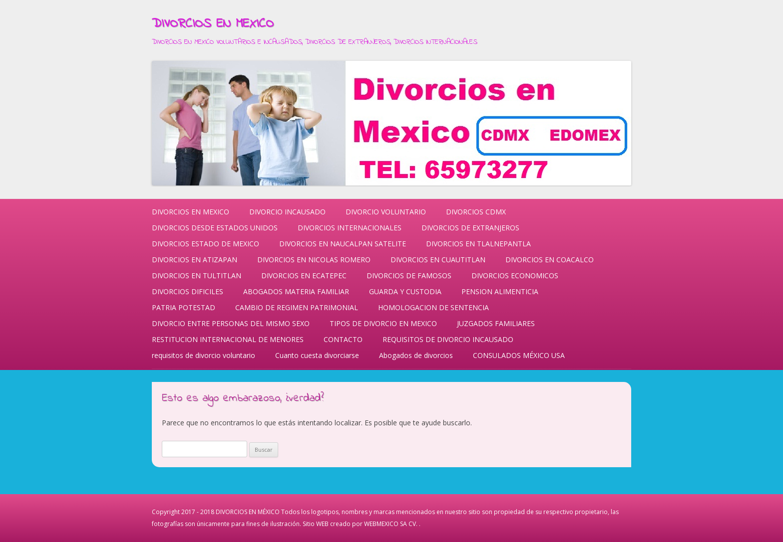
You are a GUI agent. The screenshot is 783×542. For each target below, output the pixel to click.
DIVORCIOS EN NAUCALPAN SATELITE (342, 243)
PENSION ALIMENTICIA (499, 291)
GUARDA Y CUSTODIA (405, 291)
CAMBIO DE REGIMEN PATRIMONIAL (296, 307)
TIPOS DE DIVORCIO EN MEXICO (383, 323)
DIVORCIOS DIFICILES (187, 291)
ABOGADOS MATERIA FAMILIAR (296, 291)
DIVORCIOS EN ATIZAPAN (194, 259)
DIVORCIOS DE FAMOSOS (409, 275)
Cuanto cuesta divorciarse (317, 355)
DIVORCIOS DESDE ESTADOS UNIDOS (215, 227)
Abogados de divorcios (416, 355)
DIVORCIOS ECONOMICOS (514, 275)
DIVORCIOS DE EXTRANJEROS (470, 227)
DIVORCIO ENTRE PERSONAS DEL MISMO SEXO (231, 323)
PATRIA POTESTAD (183, 307)
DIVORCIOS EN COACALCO (549, 259)
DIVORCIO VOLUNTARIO (386, 211)
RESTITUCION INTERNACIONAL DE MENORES (228, 339)
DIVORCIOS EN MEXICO (213, 23)
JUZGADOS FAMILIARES (496, 323)
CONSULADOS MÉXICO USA (519, 355)
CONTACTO (343, 339)
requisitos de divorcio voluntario (203, 355)
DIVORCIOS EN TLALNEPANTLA (478, 243)
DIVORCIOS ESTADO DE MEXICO (205, 243)
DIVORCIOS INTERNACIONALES (349, 227)
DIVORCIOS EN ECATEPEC (304, 275)
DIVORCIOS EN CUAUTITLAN (438, 259)
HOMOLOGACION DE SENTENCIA (433, 307)
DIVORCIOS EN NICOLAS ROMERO (314, 259)
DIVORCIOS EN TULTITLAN (196, 275)
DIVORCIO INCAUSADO (287, 211)
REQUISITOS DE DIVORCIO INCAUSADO (448, 339)
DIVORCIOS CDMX (476, 211)
